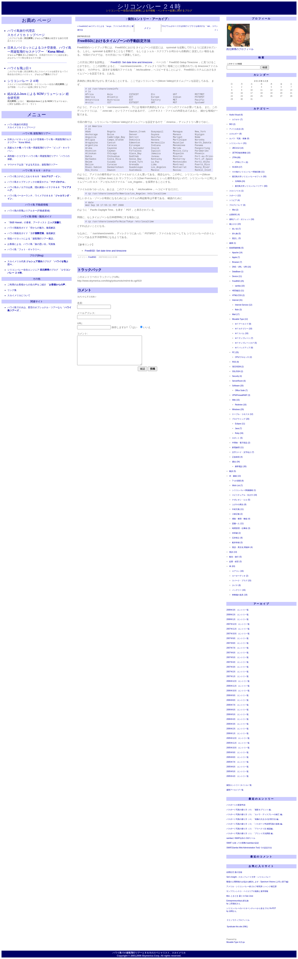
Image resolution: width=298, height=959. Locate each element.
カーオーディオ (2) (240, 576)
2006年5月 (230, 714)
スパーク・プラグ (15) (241, 581)
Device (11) (237, 276)
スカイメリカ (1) (236, 191)
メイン (147, 28)
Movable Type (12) (240, 319)
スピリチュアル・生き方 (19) (244, 495)
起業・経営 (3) (235, 561)
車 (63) (232, 566)
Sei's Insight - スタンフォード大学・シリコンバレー (248, 877)
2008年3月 (230, 610)
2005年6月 (230, 767)
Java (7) (238, 428)
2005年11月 (231, 743)
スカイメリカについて (18, 295)
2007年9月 (230, 638)
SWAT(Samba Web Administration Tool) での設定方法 (249, 848)
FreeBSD (92, 257)
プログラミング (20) (240, 419)
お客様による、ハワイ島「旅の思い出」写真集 (31, 244)
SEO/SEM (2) (238, 367)
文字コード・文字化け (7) (243, 452)
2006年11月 (231, 686)
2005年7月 (230, 762)
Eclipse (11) (240, 424)
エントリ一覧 (243, 610)
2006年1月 (230, 733)
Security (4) (237, 376)
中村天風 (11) (238, 509)
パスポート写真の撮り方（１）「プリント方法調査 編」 (250, 833)
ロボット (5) (237, 438)
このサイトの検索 (234, 64)
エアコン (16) (238, 571)
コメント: (82, 333)
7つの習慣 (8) (238, 481)
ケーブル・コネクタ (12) (242, 414)
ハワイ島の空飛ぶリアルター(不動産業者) (28, 210)
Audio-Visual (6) (236, 115)
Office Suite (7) (241, 390)
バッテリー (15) (239, 590)
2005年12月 (231, 738)
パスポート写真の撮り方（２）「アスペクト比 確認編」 (250, 829)
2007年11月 (231, 629)
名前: (80, 303)
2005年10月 (231, 748)
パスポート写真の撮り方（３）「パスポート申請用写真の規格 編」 (255, 824)
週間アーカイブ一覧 (234, 790)
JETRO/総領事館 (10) (241, 153)
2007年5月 (230, 657)
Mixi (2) (235, 210)
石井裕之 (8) (237, 538)
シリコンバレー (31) (237, 143)
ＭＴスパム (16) (241, 333)
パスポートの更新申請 (235, 805)
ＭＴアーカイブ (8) (243, 324)
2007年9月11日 (83, 36)
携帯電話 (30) (240, 466)
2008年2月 (230, 615)
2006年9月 (230, 695)
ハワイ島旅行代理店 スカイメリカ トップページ (21, 126)
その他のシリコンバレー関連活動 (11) (248, 172)
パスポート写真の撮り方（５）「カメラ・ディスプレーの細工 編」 (255, 814)
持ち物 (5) (236, 234)
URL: (80, 323)
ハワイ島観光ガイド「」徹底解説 (31, 233)
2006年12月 (231, 681)
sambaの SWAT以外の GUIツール (240, 838)
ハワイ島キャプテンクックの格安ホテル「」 (37, 182)
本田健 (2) (236, 533)
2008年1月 (230, 619)
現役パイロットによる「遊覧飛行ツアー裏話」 (31, 238)
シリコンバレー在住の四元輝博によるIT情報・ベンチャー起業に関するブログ (149, 10)
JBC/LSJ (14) (237, 148)
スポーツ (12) (235, 195)
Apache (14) (237, 253)
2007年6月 (230, 653)
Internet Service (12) (243, 305)
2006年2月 (230, 729)
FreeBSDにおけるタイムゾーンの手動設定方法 (114, 41)
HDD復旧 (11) (238, 291)
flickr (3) (238, 310)
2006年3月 (230, 724)
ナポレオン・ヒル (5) (241, 500)
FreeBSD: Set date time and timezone (131, 62)
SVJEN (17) (237, 167)
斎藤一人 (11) (238, 523)
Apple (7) (236, 257)
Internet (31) (237, 300)
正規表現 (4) (237, 457)
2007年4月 (230, 662)
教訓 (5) (232, 471)
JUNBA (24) (240, 181)
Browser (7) (237, 262)
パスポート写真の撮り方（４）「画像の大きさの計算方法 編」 (253, 819)
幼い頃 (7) (236, 229)
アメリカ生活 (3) (236, 129)
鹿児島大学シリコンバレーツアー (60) (251, 186)
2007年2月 (230, 672)
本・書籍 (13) (235, 476)
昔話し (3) (236, 238)
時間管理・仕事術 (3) (241, 528)
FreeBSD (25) (238, 281)
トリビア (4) (234, 200)
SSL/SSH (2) (237, 371)
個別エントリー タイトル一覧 (239, 785)
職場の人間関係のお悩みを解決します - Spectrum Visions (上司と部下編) (257, 882)
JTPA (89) (236, 157)
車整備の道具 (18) (239, 595)
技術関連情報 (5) (236, 248)
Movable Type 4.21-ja (235, 942)
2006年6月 (230, 710)
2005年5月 (230, 771)
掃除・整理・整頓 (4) (241, 519)
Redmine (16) (240, 405)
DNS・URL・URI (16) (241, 267)
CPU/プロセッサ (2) (243, 357)
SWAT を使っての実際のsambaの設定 (242, 843)
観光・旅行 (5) (235, 557)
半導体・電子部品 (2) (241, 443)
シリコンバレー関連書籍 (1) (244, 490)
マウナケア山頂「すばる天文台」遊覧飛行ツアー (32, 164)
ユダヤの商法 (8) (239, 504)
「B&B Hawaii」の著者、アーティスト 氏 (34, 222)
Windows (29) (238, 409)
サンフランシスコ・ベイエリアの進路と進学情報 (247, 891)
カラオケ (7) (237, 119)
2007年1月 (230, 676)
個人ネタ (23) (235, 224)
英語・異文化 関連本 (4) (242, 547)
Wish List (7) (237, 485)
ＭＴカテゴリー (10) (243, 329)
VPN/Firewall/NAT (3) (241, 395)
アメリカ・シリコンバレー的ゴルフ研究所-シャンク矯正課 (251, 886)
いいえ (147, 327)
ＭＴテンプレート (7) (244, 338)
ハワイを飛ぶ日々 (19, 68)
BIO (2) (232, 124)
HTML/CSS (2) (238, 295)
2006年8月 (230, 700)
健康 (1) (232, 243)
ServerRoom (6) (239, 381)
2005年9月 (230, 752)
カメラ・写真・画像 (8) (239, 138)
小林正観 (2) (237, 514)
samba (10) (240, 286)
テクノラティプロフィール (238, 920)
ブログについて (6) (237, 205)
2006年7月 (230, 705)
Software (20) (237, 386)
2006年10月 (231, 691)
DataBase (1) (237, 272)
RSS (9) (235, 362)
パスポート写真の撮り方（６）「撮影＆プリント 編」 (249, 810)
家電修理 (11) (238, 447)
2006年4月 (230, 719)
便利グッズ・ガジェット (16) (241, 219)
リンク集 (12, 290)
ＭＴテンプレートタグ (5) (246, 343)
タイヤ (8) (236, 585)
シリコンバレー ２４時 (149, 6)
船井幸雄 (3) (237, 542)
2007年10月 (231, 634)
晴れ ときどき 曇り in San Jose (239, 896)
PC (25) (235, 352)
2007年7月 (230, 648)
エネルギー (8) (235, 134)
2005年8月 (230, 757)
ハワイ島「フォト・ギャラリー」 (24, 249)
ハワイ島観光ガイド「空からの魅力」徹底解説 (31, 227)
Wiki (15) (235, 400)
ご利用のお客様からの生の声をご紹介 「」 (37, 284)
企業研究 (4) (234, 215)
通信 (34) (236, 462)
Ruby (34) (239, 433)
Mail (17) (235, 314)
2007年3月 (230, 667)
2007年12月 (231, 624)
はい (134, 327)
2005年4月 (230, 776)
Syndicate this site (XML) (237, 927)
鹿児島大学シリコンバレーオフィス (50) (249, 176)
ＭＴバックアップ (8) (244, 348)
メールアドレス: (86, 313)
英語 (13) (233, 552)
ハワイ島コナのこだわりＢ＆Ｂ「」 (34, 176)
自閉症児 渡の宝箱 (234, 872)
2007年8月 (230, 643)
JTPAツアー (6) (241, 162)
